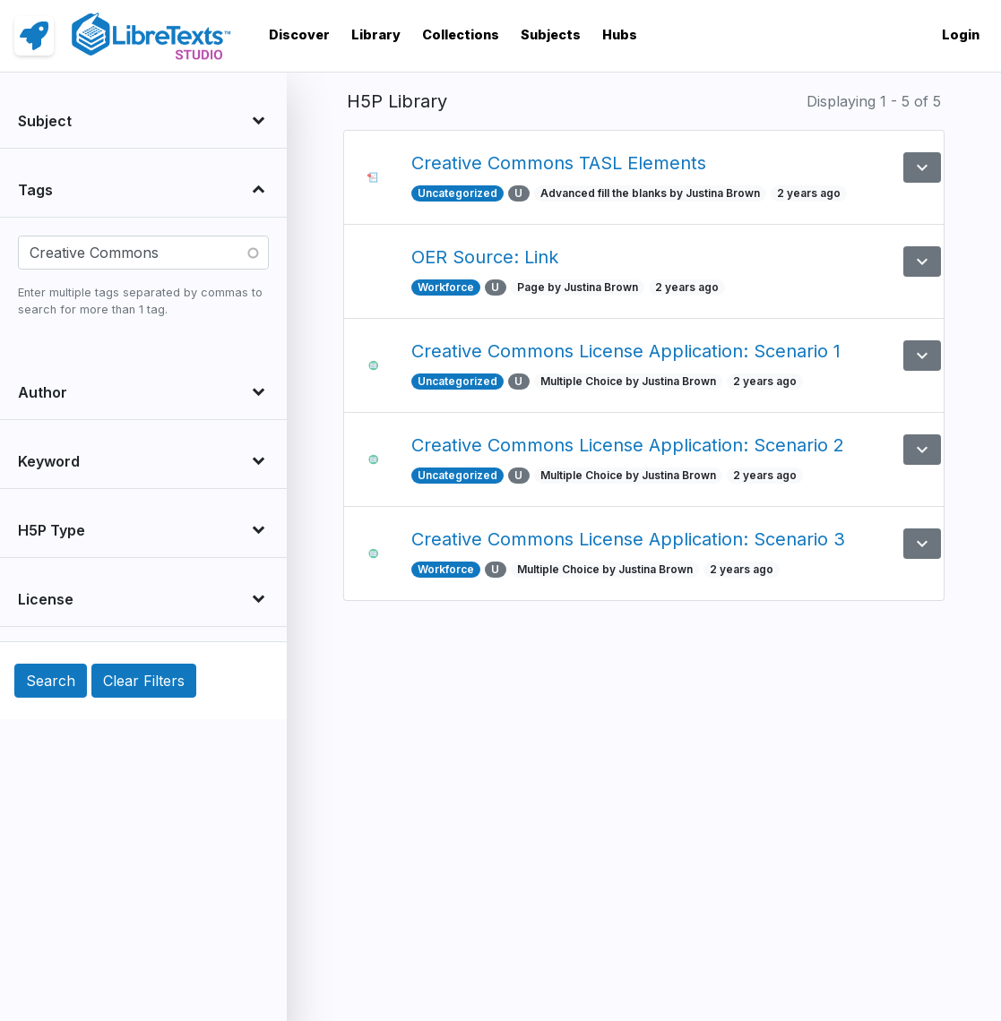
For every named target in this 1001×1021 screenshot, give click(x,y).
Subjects (551, 34)
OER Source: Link (484, 257)
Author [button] (42, 392)
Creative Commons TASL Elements (558, 163)
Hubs (619, 34)
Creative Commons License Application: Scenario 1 (626, 351)
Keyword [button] (49, 461)
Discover (299, 34)
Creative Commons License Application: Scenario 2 (627, 445)
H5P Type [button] (51, 530)
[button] (922, 167)
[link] (34, 36)
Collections (460, 34)
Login (960, 34)
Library (376, 34)
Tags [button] (35, 190)
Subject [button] (45, 121)
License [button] (45, 599)
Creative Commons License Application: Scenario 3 (628, 539)
